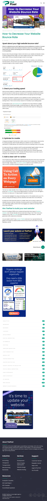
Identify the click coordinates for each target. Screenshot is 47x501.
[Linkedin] (39, 495)
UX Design (24, 380)
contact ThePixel (21, 219)
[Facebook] (30, 495)
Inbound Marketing (7, 30)
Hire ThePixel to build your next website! (18, 208)
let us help (15, 214)
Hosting (24, 346)
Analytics (24, 322)
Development (24, 336)
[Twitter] (43, 495)
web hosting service (17, 103)
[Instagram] (34, 495)
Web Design (32, 30)
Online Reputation (24, 363)
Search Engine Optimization (21, 30)
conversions (11, 191)
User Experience (24, 374)
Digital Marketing (24, 339)
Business (24, 329)
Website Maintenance (24, 387)
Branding (24, 326)
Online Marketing (24, 360)
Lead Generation (24, 353)
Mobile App (24, 356)
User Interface (24, 377)
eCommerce (24, 343)
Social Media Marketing (24, 370)
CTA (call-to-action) (21, 162)
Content (24, 332)
